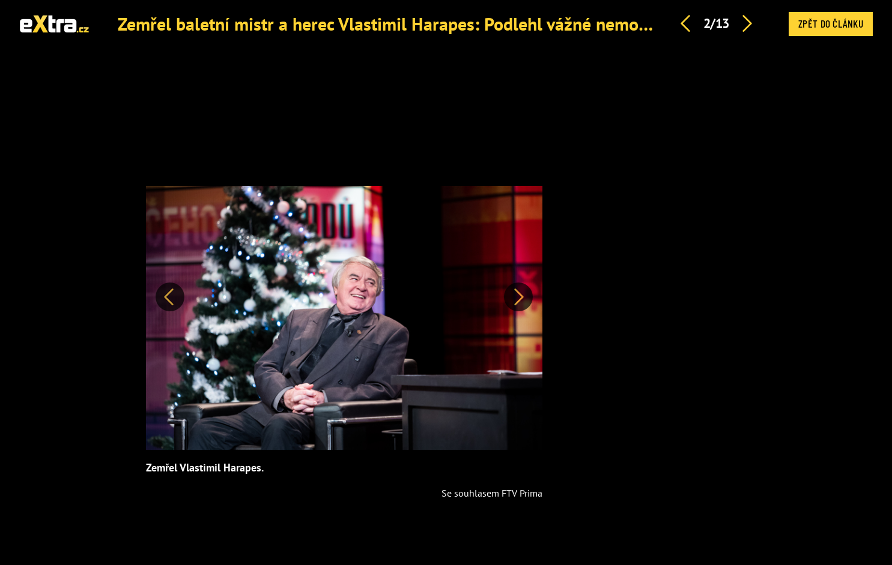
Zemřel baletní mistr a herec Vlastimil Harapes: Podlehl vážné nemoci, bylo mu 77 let (444, 23)
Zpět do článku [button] (830, 23)
